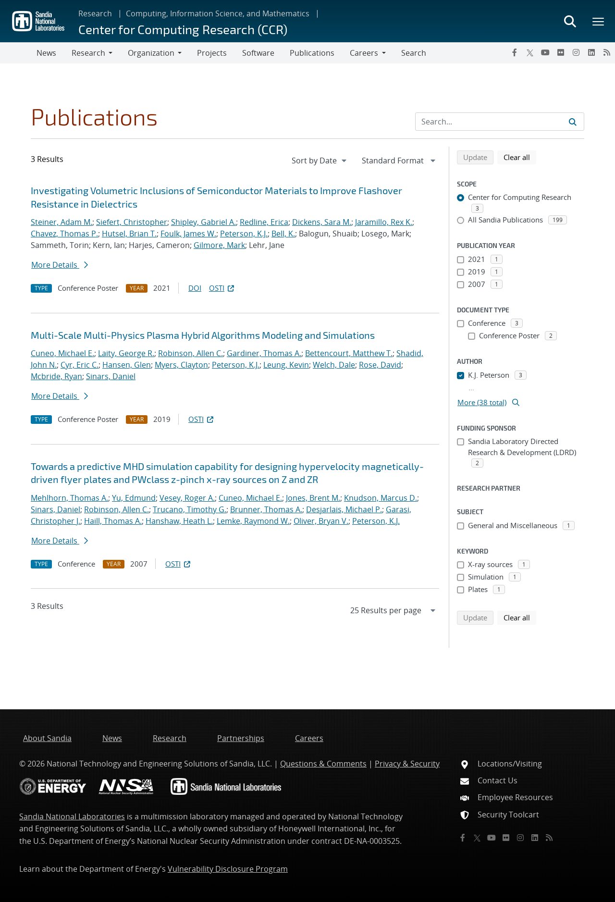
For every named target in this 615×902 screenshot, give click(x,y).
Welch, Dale (334, 364)
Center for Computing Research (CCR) (182, 29)
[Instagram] (576, 52)
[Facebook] (514, 52)
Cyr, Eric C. (79, 364)
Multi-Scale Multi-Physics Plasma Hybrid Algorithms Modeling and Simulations (203, 335)
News (46, 53)
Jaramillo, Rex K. (383, 222)
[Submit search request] (572, 121)
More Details (59, 264)
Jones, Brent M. (313, 498)
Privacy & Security (407, 763)
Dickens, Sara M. (321, 222)
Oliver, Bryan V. (321, 521)
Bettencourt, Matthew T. (349, 353)
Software (258, 53)
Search (413, 53)
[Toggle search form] (569, 21)
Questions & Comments (323, 763)
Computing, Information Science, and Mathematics (217, 13)
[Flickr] (561, 52)
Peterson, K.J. (244, 233)
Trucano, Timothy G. (189, 509)
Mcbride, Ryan (56, 376)
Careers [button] (364, 53)
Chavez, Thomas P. (64, 233)
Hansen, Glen (126, 364)
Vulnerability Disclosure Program (228, 869)
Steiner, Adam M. (61, 222)
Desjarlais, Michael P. (344, 509)
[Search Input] (499, 121)
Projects (212, 53)
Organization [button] (151, 53)
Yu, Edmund (134, 498)
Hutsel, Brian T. (129, 233)
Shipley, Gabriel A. (203, 222)
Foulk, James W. (188, 233)
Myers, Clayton (181, 364)
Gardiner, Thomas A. (264, 353)
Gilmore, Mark (219, 245)
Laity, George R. (126, 353)
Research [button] (88, 53)
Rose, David (380, 364)
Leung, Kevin (286, 364)
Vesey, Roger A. (187, 498)
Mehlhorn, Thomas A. (69, 498)
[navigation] (320, 160)
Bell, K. (283, 233)
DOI (194, 288)
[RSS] (607, 52)
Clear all (520, 156)
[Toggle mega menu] (598, 21)
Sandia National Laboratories (72, 816)
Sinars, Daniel (110, 376)
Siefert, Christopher (131, 222)
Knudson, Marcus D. (380, 498)
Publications (312, 53)
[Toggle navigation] (18, 52)
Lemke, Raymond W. (253, 521)
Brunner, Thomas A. (266, 509)
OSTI (222, 288)
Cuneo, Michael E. (62, 353)
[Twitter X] (530, 52)
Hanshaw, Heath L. (179, 521)
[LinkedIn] (591, 52)
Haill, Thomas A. (113, 521)
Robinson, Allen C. (190, 353)
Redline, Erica (264, 222)
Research (95, 13)
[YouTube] (545, 52)
